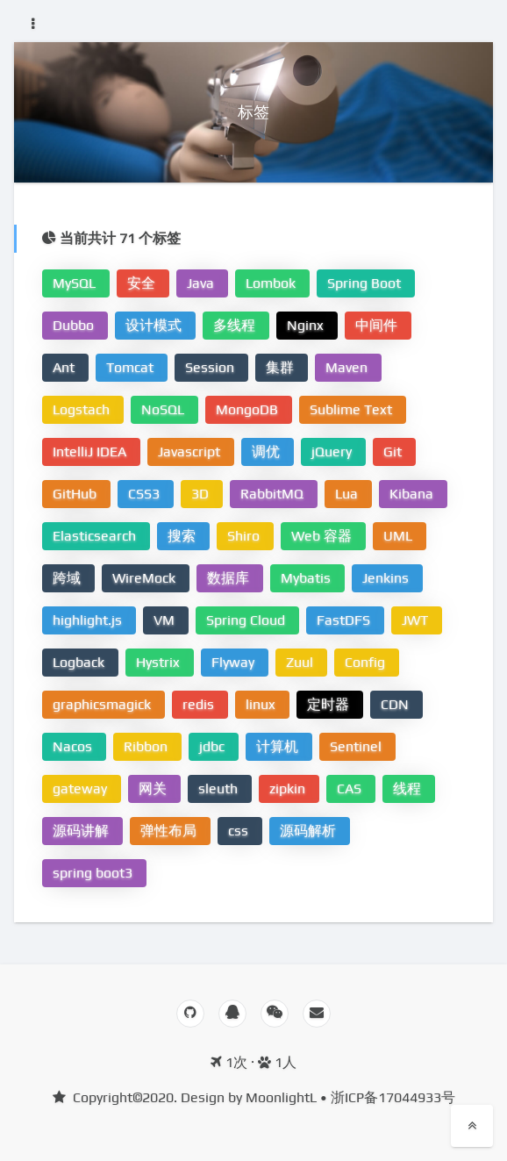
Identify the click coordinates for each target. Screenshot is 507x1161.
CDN (396, 704)
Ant (65, 367)
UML (399, 535)
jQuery (333, 451)
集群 (281, 367)
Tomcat (131, 367)
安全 (143, 283)
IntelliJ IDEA (91, 451)
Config (367, 662)
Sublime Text (353, 409)
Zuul (301, 662)
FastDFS (345, 620)
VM (166, 620)
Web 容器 (323, 535)
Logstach (83, 409)
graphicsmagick (103, 704)
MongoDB (249, 409)
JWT (417, 620)
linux (262, 704)
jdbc (213, 746)
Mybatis (307, 578)
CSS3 (145, 493)
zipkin (289, 788)
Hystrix (159, 662)
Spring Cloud (247, 620)
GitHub (76, 493)
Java (202, 283)
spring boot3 (94, 872)
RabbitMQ (273, 493)
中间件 (378, 325)
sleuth (219, 788)
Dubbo (75, 325)
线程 (409, 788)
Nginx (307, 325)
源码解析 (309, 830)
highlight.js (89, 620)
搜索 (183, 535)
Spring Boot (365, 283)
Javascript (191, 451)
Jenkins (387, 578)
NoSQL (164, 409)
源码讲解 (82, 830)
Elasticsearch (96, 535)
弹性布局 (170, 830)
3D (201, 493)
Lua (348, 493)
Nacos (74, 746)
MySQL (76, 283)
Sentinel (357, 746)
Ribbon (147, 746)
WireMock (145, 578)
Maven (348, 367)
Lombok (272, 283)
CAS (351, 788)
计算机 (279, 746)
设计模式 (155, 325)
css (240, 830)
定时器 (330, 704)
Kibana (413, 493)
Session (211, 367)
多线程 (236, 325)
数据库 (230, 578)
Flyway (234, 662)
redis (200, 704)
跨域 (68, 578)
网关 (154, 788)
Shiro (245, 535)
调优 (267, 451)
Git (394, 451)
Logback (80, 662)
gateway (82, 788)
